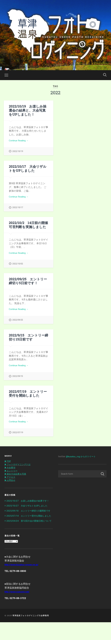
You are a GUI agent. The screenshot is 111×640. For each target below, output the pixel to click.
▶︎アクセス (10, 482)
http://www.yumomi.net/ (18, 609)
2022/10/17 (17, 209)
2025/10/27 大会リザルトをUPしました (30, 514)
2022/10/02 (17, 266)
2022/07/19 (17, 436)
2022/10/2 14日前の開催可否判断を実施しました (28, 226)
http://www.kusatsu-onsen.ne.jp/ (23, 582)
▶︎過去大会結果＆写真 (16, 479)
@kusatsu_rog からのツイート (83, 460)
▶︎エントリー (11, 475)
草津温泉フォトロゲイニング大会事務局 (30, 633)
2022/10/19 (17, 152)
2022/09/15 (17, 380)
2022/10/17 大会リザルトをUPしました (27, 170)
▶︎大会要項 (10, 472)
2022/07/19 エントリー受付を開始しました (28, 397)
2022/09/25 (17, 323)
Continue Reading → (20, 141)
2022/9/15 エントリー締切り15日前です (28, 340)
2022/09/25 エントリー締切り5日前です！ (28, 283)
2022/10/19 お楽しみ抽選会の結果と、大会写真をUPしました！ (27, 111)
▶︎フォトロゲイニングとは (19, 469)
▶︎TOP (8, 465)
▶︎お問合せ (10, 485)
